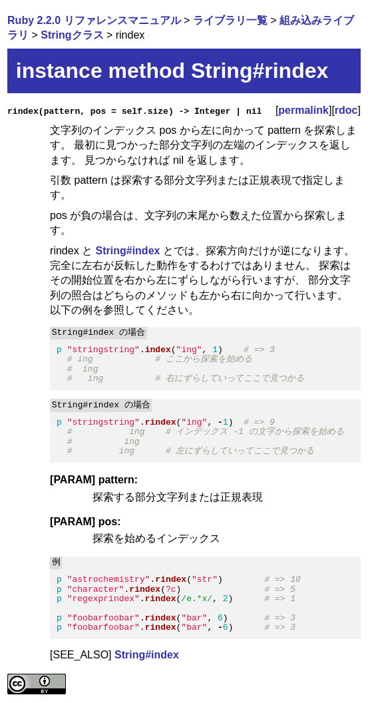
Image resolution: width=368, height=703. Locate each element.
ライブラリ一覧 (230, 20)
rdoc (346, 110)
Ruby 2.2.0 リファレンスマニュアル (93, 20)
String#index (128, 250)
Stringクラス (72, 35)
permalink (303, 110)
